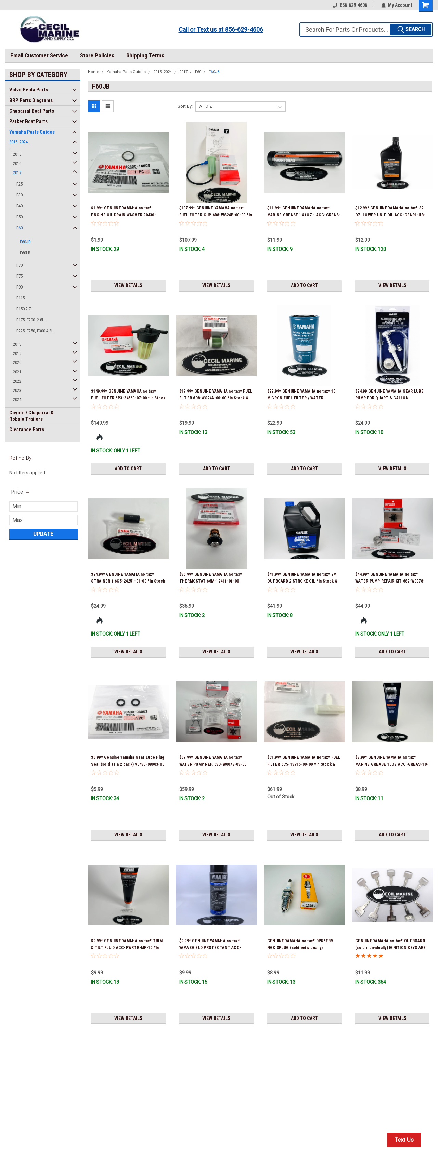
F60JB (25, 241)
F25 (19, 184)
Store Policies (97, 55)
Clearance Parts (26, 429)
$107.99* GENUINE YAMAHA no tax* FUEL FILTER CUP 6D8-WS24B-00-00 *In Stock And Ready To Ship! (215, 215)
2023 (17, 390)
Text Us (404, 1139)
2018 (17, 344)
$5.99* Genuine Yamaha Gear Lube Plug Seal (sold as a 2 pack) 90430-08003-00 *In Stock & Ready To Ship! (127, 764)
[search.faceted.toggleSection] (20, 491)
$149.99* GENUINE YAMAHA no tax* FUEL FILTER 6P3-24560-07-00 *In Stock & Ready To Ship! (128, 398)
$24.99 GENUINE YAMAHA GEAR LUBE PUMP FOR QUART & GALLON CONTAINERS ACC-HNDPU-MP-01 (389, 398)
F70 (19, 265)
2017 (17, 172)
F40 (19, 205)
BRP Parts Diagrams (31, 100)
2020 (17, 362)
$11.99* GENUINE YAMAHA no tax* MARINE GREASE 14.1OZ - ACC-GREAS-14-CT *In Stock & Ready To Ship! (303, 215)
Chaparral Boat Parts (31, 111)
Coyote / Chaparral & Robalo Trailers (31, 416)
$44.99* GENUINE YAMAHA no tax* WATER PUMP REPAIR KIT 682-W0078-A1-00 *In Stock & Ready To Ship (390, 581)
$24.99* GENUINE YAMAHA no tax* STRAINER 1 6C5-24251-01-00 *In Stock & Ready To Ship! (128, 581)
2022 (17, 381)
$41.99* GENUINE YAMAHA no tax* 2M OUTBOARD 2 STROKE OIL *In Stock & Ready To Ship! (302, 581)
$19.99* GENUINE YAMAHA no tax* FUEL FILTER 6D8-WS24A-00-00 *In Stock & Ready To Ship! (216, 398)
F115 (20, 297)
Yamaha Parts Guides (32, 132)
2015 (17, 154)
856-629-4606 (350, 5)
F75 (19, 276)
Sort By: (185, 106)
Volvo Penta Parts (28, 90)
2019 (17, 353)
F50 (19, 216)
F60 (19, 227)
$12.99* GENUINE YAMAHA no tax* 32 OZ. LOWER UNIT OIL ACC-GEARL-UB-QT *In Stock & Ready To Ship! (390, 215)
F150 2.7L (24, 308)
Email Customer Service (39, 55)
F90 (19, 287)
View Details (128, 285)
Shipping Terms (145, 55)
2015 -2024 (18, 141)
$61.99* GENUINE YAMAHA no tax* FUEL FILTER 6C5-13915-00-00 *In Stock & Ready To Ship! (303, 764)
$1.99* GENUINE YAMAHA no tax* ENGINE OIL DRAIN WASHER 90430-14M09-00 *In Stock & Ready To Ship (125, 215)
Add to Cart (304, 285)
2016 (17, 163)
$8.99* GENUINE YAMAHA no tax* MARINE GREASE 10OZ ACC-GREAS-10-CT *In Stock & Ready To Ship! (391, 764)
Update (43, 533)
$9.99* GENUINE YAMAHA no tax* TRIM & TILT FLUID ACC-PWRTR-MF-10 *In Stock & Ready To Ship (127, 947)
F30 (19, 194)
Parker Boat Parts (28, 121)
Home (93, 71)
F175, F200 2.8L (30, 319)
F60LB (25, 252)
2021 (17, 371)
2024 (17, 399)
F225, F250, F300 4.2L (34, 330)
